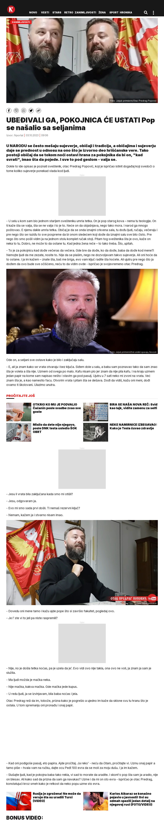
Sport (114, 12)
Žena (102, 12)
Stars (56, 12)
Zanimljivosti (85, 12)
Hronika (126, 12)
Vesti (45, 12)
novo (33, 12)
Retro (68, 12)
